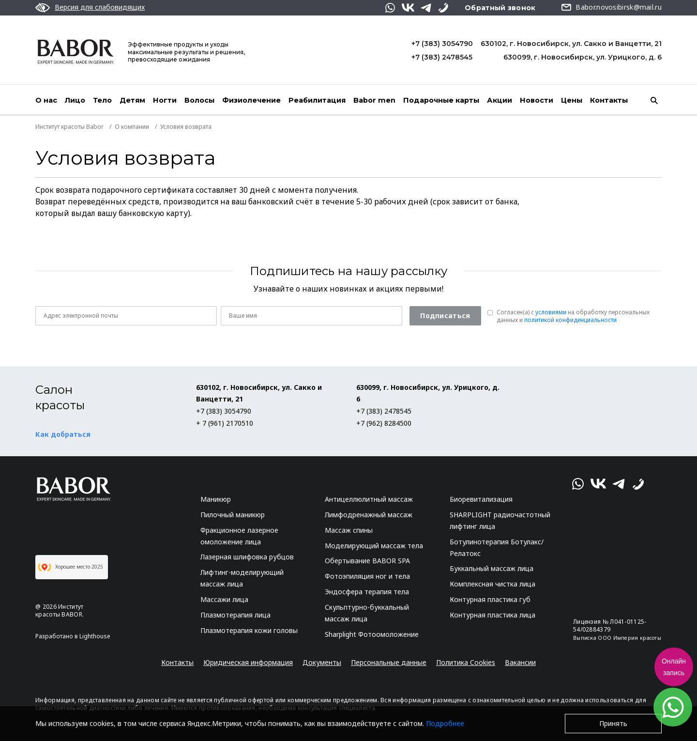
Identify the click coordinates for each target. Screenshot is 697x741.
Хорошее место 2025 (70, 567)
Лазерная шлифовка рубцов (247, 556)
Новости (536, 100)
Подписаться (445, 315)
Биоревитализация (481, 499)
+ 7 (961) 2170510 (224, 423)
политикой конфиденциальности (570, 320)
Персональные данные (388, 662)
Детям (132, 100)
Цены (571, 100)
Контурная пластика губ (490, 599)
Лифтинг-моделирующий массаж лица (242, 578)
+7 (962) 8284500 (383, 423)
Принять (613, 723)
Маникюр (215, 499)
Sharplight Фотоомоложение (372, 634)
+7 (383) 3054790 (442, 43)
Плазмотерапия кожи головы (249, 630)
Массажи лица (224, 599)
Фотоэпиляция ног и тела (367, 576)
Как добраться (63, 434)
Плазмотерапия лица (235, 614)
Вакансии (520, 662)
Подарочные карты (441, 100)
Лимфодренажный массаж (368, 514)
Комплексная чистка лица (492, 583)
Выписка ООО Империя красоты (617, 637)
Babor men (374, 100)
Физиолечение (251, 100)
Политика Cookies (465, 662)
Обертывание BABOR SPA (367, 560)
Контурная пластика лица (492, 614)
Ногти (165, 100)
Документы (322, 662)
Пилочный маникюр (232, 514)
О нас (46, 100)
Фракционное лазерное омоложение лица (239, 535)
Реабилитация (317, 100)
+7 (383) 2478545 (441, 57)
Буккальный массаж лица (491, 568)
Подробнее (445, 723)
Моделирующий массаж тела (374, 545)
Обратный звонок (500, 7)
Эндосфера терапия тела (367, 591)
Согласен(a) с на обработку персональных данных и (573, 316)
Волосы (199, 100)
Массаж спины (349, 530)
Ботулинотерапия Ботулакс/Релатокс (497, 547)
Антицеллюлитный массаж (369, 499)
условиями (550, 312)
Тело (102, 100)
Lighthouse (94, 636)
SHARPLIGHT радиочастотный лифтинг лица (500, 520)
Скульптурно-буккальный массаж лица (367, 612)
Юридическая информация (248, 662)
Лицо (75, 100)
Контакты (609, 100)
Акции (499, 100)
